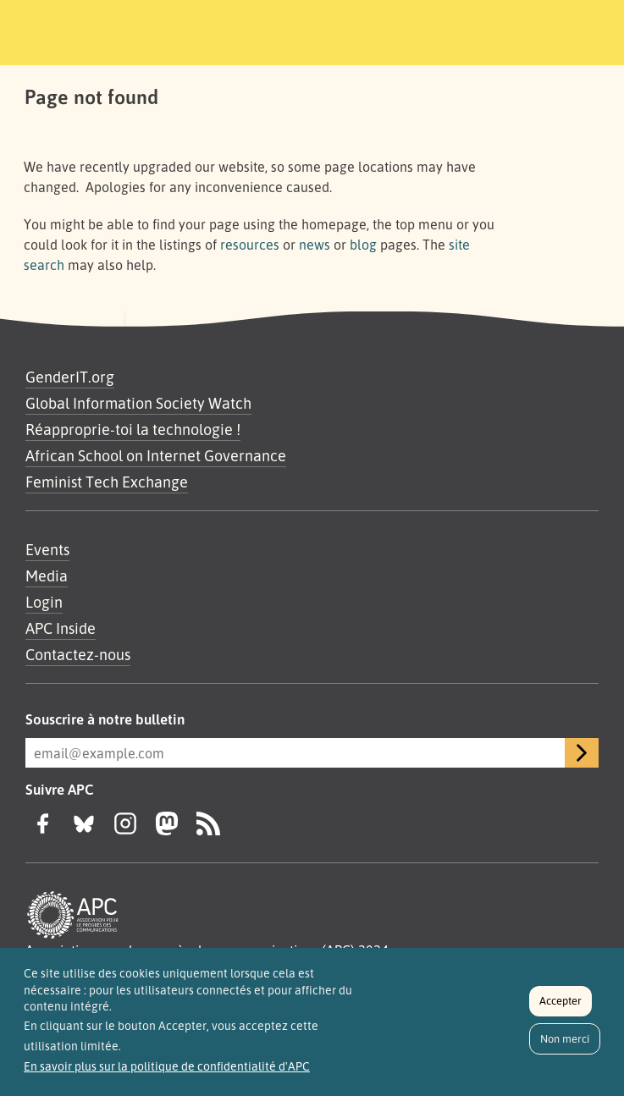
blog (363, 244)
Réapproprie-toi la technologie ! (132, 429)
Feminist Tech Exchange (106, 481)
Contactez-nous (77, 654)
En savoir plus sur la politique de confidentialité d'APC (167, 1075)
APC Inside (60, 628)
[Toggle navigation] (504, 29)
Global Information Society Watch (138, 403)
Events (47, 549)
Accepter (560, 1009)
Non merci (564, 1046)
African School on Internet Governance (155, 455)
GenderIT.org (69, 376)
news (314, 244)
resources (249, 244)
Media (46, 575)
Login (44, 601)
